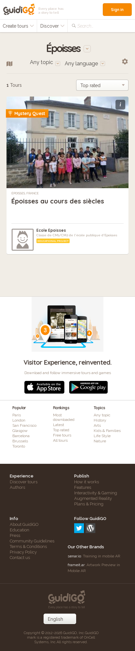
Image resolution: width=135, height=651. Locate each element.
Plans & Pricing (88, 503)
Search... (85, 26)
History (100, 420)
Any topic (102, 415)
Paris (16, 415)
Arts (97, 425)
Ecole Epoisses (51, 230)
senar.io (74, 556)
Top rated (61, 430)
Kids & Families (107, 430)
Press (15, 535)
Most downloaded (63, 417)
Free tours (62, 435)
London (18, 420)
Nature (100, 441)
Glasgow (20, 430)
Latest (58, 425)
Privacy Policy (23, 552)
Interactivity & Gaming (95, 492)
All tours (60, 440)
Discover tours (23, 481)
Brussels (20, 441)
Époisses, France (25, 193)
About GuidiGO (24, 524)
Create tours (18, 26)
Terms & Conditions (28, 546)
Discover (52, 26)
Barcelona (21, 436)
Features (82, 487)
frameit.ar (76, 565)
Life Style (102, 436)
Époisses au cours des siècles (57, 201)
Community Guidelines (32, 541)
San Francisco (24, 425)
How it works (86, 481)
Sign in (117, 9)
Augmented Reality (93, 498)
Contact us (20, 557)
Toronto (18, 446)
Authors (17, 487)
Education (19, 529)
